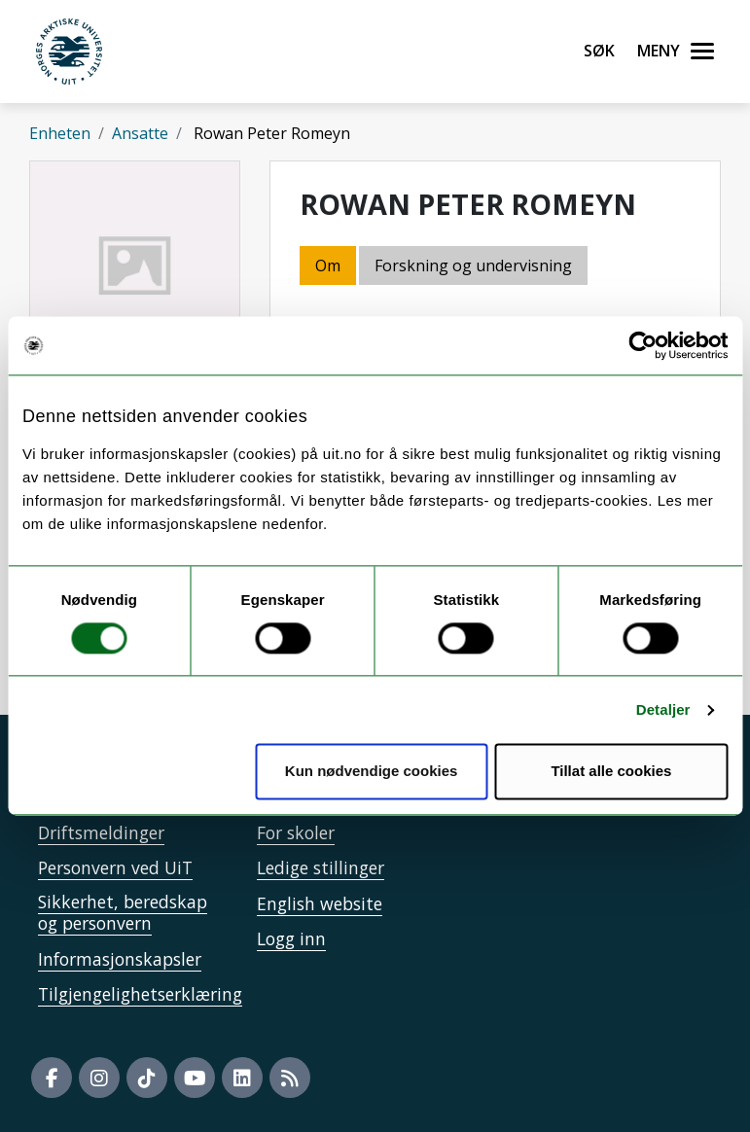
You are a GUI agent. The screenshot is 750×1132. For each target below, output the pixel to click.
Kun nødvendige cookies (371, 771)
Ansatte (140, 133)
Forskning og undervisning (473, 265)
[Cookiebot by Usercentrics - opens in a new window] (642, 345)
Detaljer (663, 709)
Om (327, 265)
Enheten (59, 133)
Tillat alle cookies (611, 771)
